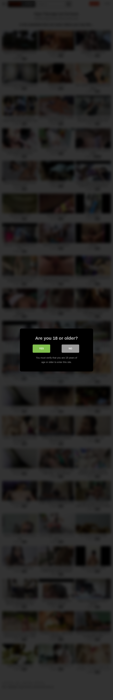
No (70, 348)
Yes (41, 348)
